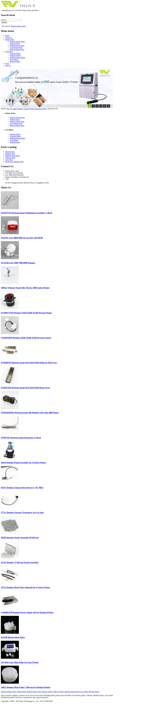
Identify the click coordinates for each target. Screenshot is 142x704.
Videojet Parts (15, 44)
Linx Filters (14, 59)
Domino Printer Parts (18, 26)
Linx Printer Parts (16, 48)
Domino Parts (10, 154)
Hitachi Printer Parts (17, 50)
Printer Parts (9, 40)
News (7, 63)
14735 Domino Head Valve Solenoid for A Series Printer (25, 587)
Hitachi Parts (10, 152)
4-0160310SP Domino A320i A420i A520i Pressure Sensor (26, 338)
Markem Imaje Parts (17, 46)
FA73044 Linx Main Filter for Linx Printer (20, 662)
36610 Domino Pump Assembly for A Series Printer (23, 462)
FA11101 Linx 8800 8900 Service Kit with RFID (22, 238)
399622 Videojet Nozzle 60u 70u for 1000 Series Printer (25, 288)
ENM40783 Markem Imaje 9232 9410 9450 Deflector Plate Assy (29, 362)
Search (3, 20)
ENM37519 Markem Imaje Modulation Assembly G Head (26, 213)
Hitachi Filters (15, 61)
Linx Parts (9, 160)
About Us (8, 38)
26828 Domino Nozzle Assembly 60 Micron (20, 537)
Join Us (8, 65)
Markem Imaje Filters (17, 57)
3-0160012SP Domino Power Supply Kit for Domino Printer (27, 612)
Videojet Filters (15, 55)
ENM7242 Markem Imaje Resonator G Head (21, 437)
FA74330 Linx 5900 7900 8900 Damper (18, 263)
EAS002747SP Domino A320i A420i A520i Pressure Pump (26, 313)
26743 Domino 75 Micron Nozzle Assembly (20, 562)
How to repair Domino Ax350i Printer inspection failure (27, 109)
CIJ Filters (9, 52)
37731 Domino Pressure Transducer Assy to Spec (22, 512)
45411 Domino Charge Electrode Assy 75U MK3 (22, 487)
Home (7, 36)
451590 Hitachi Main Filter (13, 637)
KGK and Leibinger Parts (14, 162)
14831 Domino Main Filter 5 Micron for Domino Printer (26, 687)
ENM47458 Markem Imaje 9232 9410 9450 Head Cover (25, 388)
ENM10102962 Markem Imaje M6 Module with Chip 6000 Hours (30, 412)
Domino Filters (15, 54)
